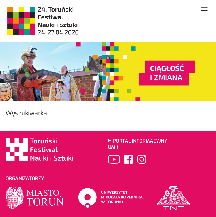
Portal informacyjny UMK (137, 144)
